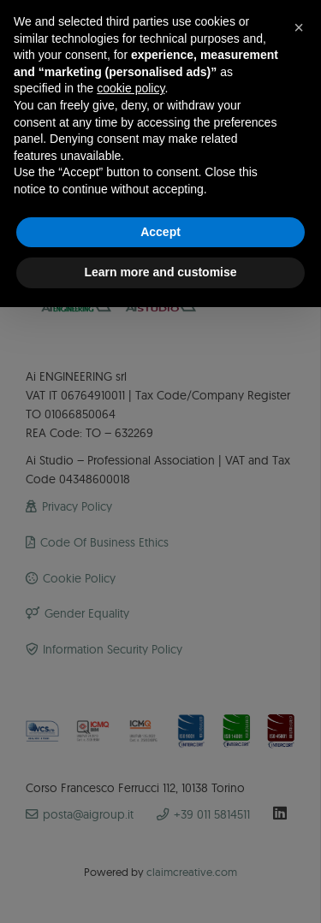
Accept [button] (160, 232)
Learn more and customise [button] (160, 272)
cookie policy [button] (130, 88)
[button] (298, 27)
